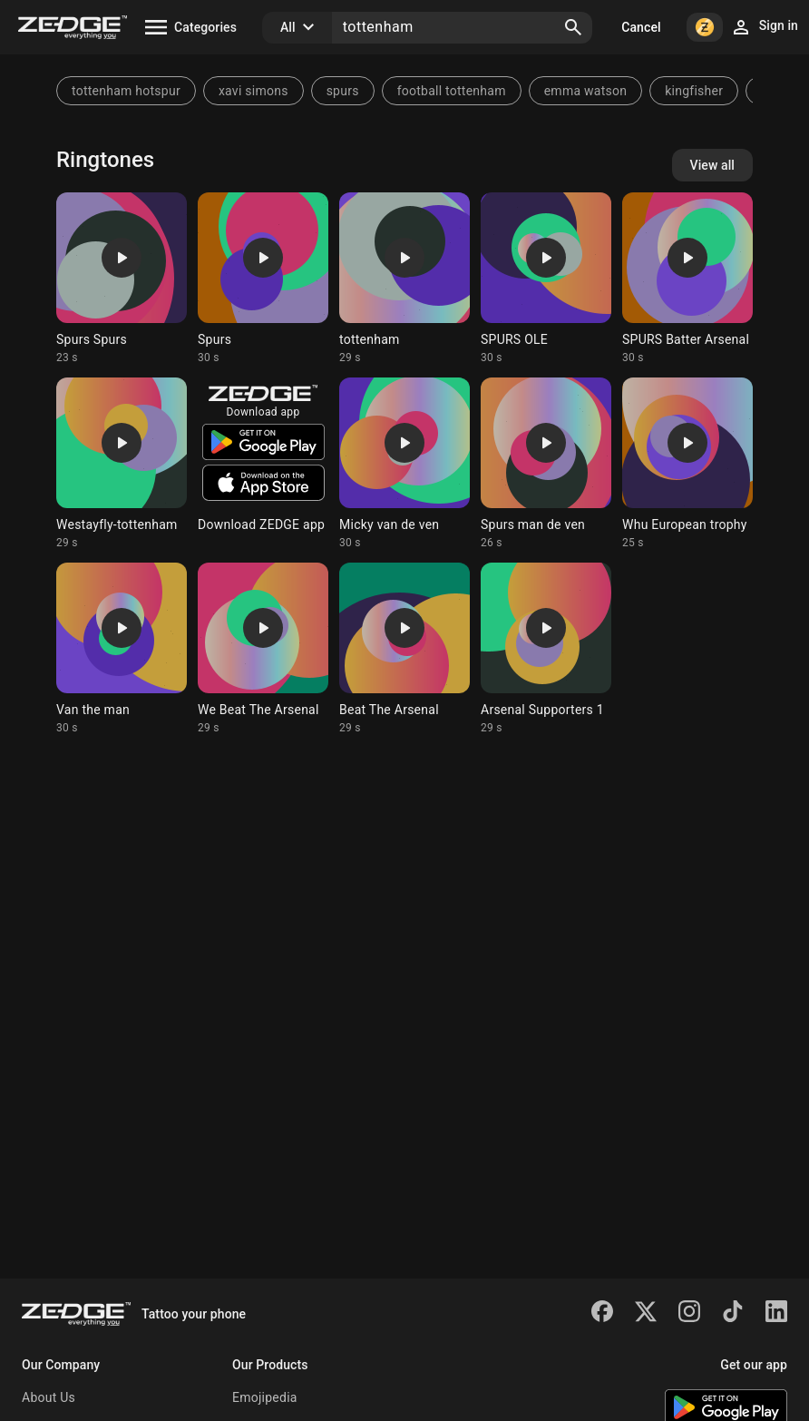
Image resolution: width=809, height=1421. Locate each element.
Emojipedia (264, 1397)
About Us (48, 1397)
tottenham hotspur (126, 90)
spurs (343, 90)
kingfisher (694, 90)
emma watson (585, 90)
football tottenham (451, 90)
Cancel (640, 27)
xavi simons (253, 90)
